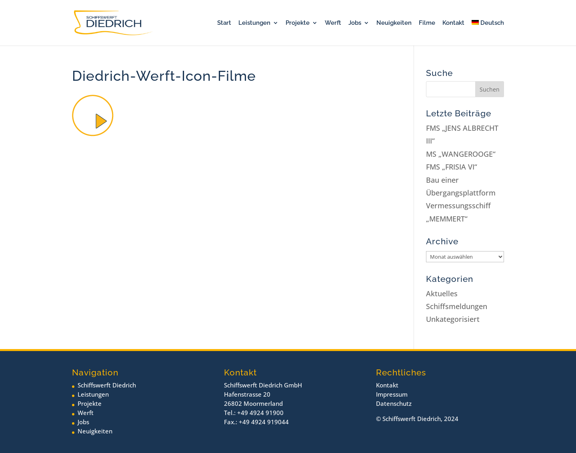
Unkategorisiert (453, 319)
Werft (333, 23)
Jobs (354, 23)
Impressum (392, 394)
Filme (427, 23)
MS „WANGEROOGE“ (461, 154)
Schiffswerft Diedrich (107, 385)
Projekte (298, 23)
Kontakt (453, 23)
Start (224, 23)
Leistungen (254, 23)
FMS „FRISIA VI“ (451, 167)
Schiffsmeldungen (456, 306)
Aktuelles (442, 293)
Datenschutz (394, 403)
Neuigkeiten (394, 23)
